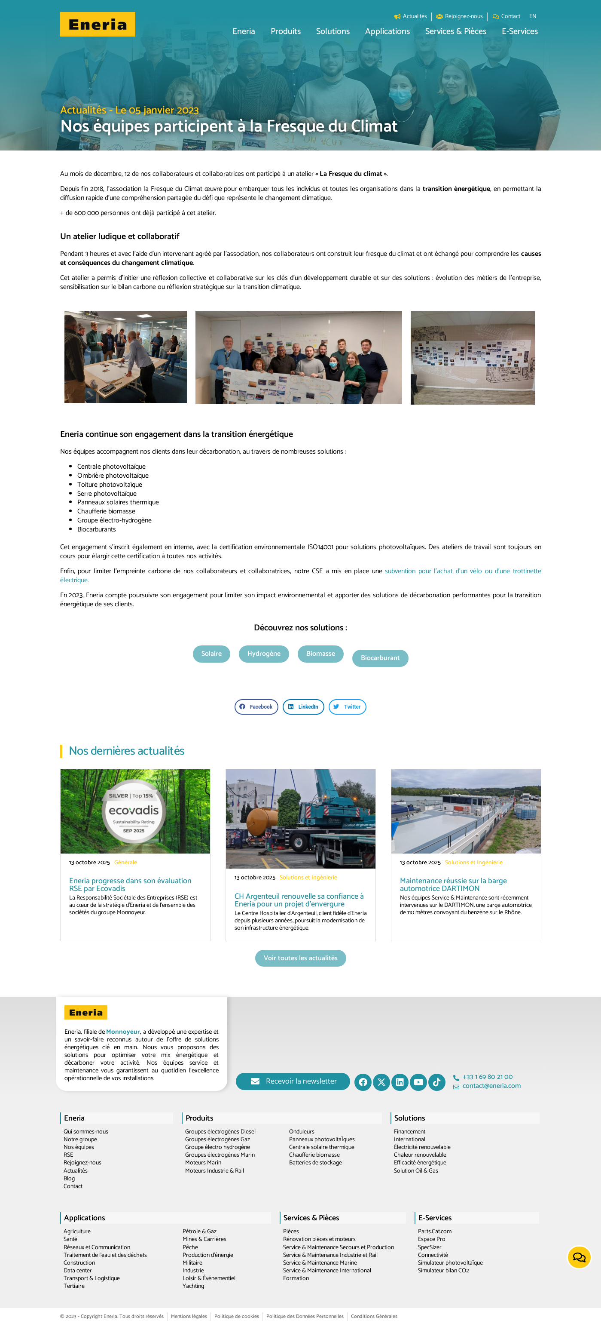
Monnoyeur (123, 1031)
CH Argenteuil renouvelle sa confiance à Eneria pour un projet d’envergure (299, 900)
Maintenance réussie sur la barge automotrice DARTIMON (453, 885)
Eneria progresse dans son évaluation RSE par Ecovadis (130, 885)
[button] (244, 32)
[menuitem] (533, 17)
